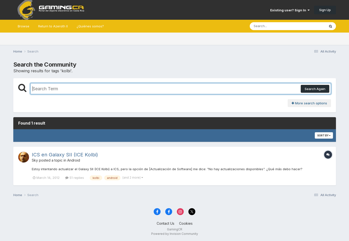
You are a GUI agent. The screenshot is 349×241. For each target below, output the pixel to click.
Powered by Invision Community (174, 234)
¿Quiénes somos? (90, 26)
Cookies (186, 223)
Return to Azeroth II (53, 26)
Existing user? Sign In (290, 10)
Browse (23, 26)
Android (73, 160)
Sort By (324, 135)
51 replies (74, 178)
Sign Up (325, 10)
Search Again (315, 89)
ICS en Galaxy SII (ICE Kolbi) (65, 155)
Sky (35, 160)
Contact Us (165, 223)
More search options (309, 103)
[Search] (274, 26)
